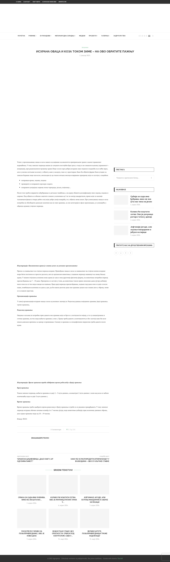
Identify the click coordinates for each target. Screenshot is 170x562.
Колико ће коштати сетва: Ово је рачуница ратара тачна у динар (141, 214)
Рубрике (32, 36)
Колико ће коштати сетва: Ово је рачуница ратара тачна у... (63, 500)
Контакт (26, 2)
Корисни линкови (49, 2)
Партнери (36, 2)
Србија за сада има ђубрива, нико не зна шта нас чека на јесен (141, 199)
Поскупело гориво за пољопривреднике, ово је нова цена (31, 533)
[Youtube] (144, 36)
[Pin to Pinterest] (73, 429)
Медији (82, 36)
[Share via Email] (74, 429)
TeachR (120, 558)
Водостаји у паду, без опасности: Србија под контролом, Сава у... (63, 533)
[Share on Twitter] (71, 429)
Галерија (105, 36)
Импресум (62, 2)
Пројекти (93, 36)
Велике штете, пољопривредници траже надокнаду (94, 533)
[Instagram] (142, 36)
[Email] (146, 36)
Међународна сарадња (64, 36)
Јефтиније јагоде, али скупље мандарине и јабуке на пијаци (94, 500)
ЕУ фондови (45, 36)
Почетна (21, 36)
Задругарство (119, 36)
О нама (18, 2)
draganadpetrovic (40, 438)
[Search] (153, 36)
